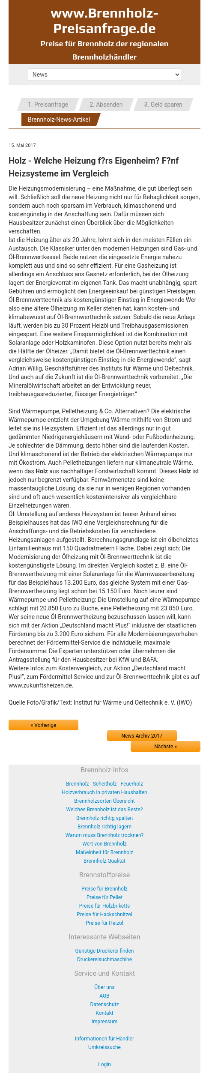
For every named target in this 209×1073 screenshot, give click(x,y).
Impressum (104, 1022)
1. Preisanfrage (48, 104)
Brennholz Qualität (104, 861)
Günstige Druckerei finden (104, 951)
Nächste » (165, 747)
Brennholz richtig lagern (104, 827)
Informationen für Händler (104, 1039)
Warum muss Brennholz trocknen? (104, 835)
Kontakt (104, 1013)
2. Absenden (106, 104)
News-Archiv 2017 (142, 736)
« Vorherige (43, 725)
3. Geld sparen (163, 104)
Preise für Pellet (104, 897)
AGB (104, 996)
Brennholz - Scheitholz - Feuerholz (104, 784)
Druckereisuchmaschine (104, 959)
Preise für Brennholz (104, 889)
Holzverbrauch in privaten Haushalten (104, 792)
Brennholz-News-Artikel (59, 119)
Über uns (104, 987)
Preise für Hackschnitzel (104, 915)
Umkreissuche (104, 1047)
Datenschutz (104, 1004)
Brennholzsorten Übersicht (104, 801)
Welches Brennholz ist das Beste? (104, 810)
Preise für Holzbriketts (104, 906)
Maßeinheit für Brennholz (104, 852)
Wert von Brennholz (104, 844)
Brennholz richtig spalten (104, 818)
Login (104, 1064)
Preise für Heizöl (104, 923)
